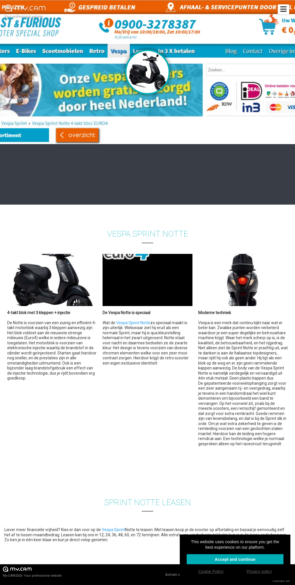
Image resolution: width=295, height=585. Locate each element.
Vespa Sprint (113, 529)
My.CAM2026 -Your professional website (32, 572)
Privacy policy (259, 571)
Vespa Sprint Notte (133, 322)
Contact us (281, 581)
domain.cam (175, 575)
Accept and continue (235, 559)
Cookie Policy (210, 571)
